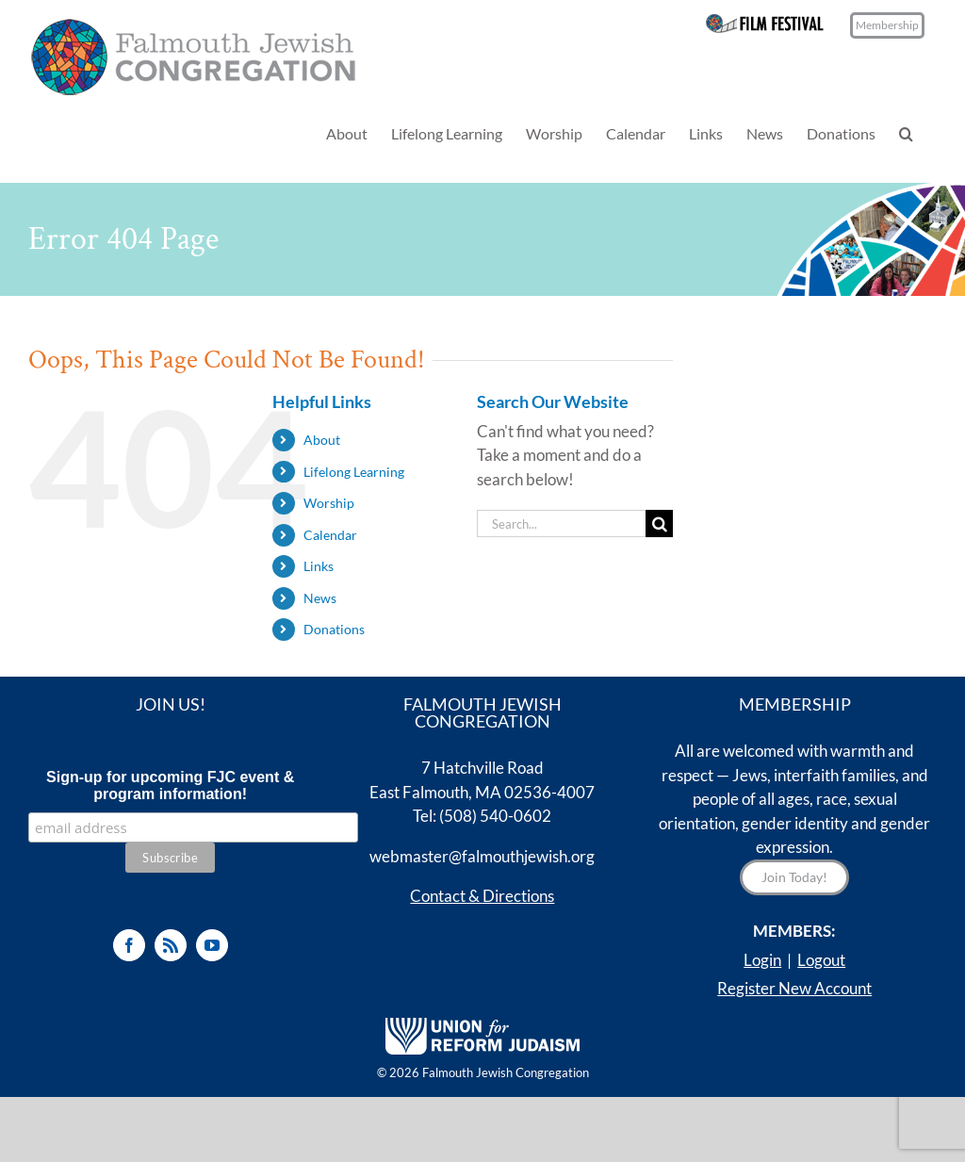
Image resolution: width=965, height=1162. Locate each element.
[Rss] (171, 945)
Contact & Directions (482, 896)
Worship (328, 503)
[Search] (659, 523)
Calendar (330, 535)
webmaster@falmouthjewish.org (482, 856)
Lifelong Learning (353, 472)
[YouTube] (212, 945)
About (321, 440)
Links (318, 566)
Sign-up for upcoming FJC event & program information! (170, 785)
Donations (334, 629)
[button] (906, 133)
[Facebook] (129, 945)
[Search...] (561, 523)
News (319, 598)
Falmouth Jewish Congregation (505, 1072)
